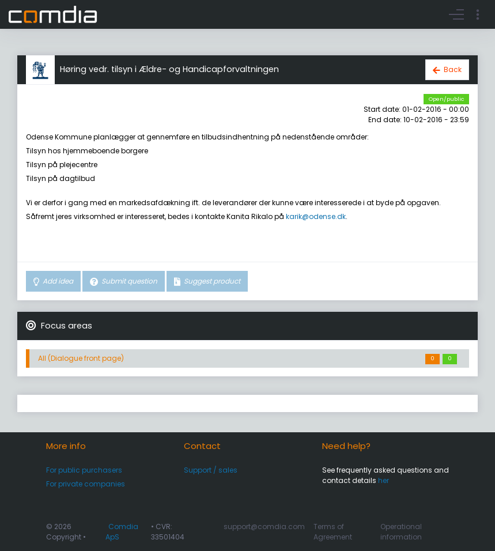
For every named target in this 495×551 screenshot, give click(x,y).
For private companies (85, 484)
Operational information (401, 532)
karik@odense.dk (316, 216)
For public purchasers (84, 470)
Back (453, 69)
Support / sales (210, 470)
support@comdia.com (264, 526)
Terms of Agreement (332, 532)
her (383, 480)
